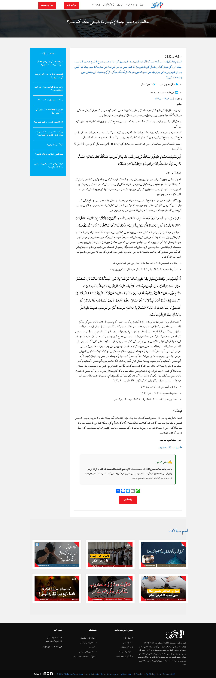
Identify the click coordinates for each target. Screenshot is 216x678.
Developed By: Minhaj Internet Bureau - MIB (155, 674)
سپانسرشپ (71, 5)
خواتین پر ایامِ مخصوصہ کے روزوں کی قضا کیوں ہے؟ (49, 111)
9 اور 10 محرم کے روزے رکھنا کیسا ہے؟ (48, 122)
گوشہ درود (92, 647)
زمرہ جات (96, 4)
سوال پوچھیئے (47, 5)
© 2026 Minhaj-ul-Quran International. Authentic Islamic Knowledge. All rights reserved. (95, 674)
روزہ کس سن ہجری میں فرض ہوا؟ (50, 100)
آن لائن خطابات (126, 647)
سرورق (142, 4)
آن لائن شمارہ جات (124, 652)
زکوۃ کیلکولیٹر (108, 4)
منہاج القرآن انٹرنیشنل (88, 638)
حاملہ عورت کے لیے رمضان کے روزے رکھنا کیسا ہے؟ (49, 89)
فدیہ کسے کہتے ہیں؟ (55, 144)
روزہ (176, 99)
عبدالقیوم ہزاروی (170, 447)
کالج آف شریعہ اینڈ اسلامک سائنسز (83, 656)
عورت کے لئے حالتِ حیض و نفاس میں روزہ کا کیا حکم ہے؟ (48, 165)
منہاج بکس (127, 643)
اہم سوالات (178, 531)
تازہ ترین (120, 4)
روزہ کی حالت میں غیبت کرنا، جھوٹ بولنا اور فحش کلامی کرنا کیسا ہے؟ (49, 133)
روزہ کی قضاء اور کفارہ (164, 99)
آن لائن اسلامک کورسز (123, 656)
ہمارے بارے (131, 4)
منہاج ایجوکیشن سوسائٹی (87, 652)
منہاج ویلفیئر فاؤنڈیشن (87, 643)
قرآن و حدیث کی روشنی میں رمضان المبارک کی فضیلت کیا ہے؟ (50, 63)
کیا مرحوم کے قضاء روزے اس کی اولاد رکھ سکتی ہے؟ (49, 76)
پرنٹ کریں (128, 499)
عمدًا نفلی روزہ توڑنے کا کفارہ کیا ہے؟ (49, 154)
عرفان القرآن (127, 638)
